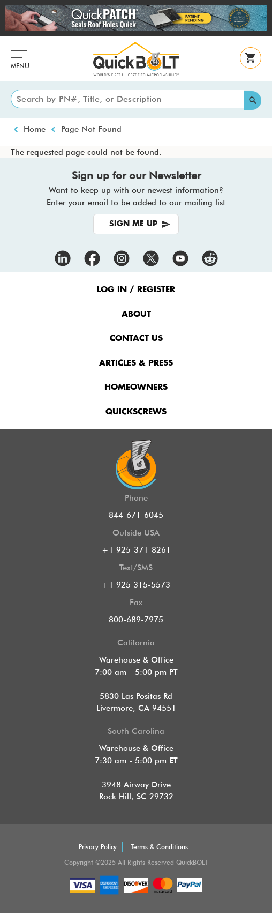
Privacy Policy (98, 847)
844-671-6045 (136, 515)
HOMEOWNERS (136, 387)
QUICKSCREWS (136, 412)
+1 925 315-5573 (136, 585)
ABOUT (136, 314)
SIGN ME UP (133, 224)
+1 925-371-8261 (136, 550)
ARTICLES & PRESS (136, 363)
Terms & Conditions (159, 847)
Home (35, 129)
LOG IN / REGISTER (136, 290)
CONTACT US (136, 339)
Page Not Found (91, 129)
